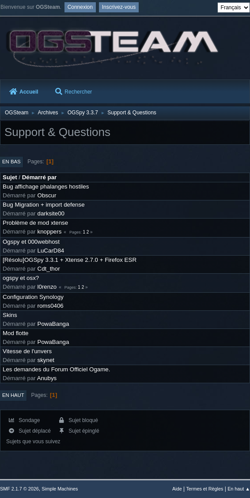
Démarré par (39, 177)
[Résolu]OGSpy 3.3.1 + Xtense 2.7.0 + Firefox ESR (69, 260)
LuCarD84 (51, 250)
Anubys (47, 378)
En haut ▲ (238, 488)
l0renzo (47, 286)
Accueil (23, 92)
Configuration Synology (33, 297)
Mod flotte (16, 333)
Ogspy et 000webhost (31, 241)
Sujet (10, 177)
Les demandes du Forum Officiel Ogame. (56, 369)
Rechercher (73, 92)
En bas (11, 161)
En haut (13, 395)
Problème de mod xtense (35, 222)
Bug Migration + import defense (44, 204)
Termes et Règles (204, 488)
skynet (46, 360)
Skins (10, 315)
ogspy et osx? (21, 278)
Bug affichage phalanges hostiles (46, 186)
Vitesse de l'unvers (27, 351)
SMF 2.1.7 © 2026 (19, 488)
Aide (177, 488)
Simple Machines (60, 488)
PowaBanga (53, 324)
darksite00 (51, 213)
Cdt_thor (49, 268)
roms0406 (51, 305)
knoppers (50, 231)
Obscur (47, 195)
